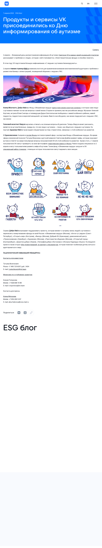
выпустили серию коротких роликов (66, 108)
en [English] (88, 4)
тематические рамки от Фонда (59, 144)
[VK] (7, 3)
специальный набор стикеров (14, 149)
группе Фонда (31, 135)
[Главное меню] (95, 3)
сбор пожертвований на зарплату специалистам (39, 245)
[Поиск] (82, 3)
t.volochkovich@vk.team (17, 269)
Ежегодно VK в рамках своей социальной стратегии (79, 55)
